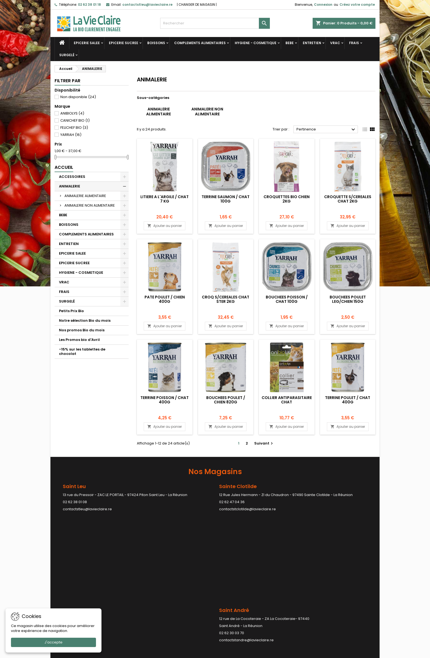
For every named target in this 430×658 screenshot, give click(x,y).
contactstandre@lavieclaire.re (90, 551)
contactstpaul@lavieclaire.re (193, 551)
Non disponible (78, 96)
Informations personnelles (242, 582)
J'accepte (53, 642)
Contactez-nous (151, 603)
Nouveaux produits (71, 589)
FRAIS (354, 43)
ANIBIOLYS (72, 113)
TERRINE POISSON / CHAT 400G (164, 400)
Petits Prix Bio (71, 311)
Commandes (231, 589)
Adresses (227, 603)
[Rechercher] (215, 23)
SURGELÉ (66, 55)
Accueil (64, 167)
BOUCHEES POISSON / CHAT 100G (287, 299)
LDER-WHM (236, 652)
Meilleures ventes (70, 596)
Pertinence (326, 129)
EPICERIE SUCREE (123, 43)
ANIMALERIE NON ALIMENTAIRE (89, 205)
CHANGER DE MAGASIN (197, 4)
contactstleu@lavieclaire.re (87, 509)
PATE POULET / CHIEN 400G (165, 299)
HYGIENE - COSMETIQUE (255, 43)
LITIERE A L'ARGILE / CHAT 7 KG (164, 199)
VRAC (335, 43)
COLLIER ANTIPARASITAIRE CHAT (287, 400)
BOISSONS (156, 43)
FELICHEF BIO (74, 127)
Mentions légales (152, 582)
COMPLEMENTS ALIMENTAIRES (200, 43)
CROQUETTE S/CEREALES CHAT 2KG (347, 199)
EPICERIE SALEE (87, 43)
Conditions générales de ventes (165, 589)
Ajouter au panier (164, 225)
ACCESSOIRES (72, 176)
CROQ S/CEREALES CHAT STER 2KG (225, 299)
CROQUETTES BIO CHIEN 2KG (287, 199)
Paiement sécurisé (153, 596)
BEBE (289, 43)
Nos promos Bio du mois (81, 330)
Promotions (65, 582)
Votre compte (236, 569)
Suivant (264, 443)
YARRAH (70, 134)
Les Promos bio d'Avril (79, 339)
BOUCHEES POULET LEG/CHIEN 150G (348, 299)
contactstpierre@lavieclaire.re (298, 558)
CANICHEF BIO (75, 120)
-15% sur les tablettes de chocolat (82, 351)
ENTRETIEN (312, 43)
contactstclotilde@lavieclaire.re (247, 509)
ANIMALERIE (69, 186)
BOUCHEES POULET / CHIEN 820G (225, 400)
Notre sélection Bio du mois (85, 320)
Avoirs (224, 596)
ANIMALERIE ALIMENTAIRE (85, 195)
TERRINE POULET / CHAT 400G (347, 400)
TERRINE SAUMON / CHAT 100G (226, 199)
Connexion (323, 4)
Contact (312, 569)
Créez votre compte (357, 4)
